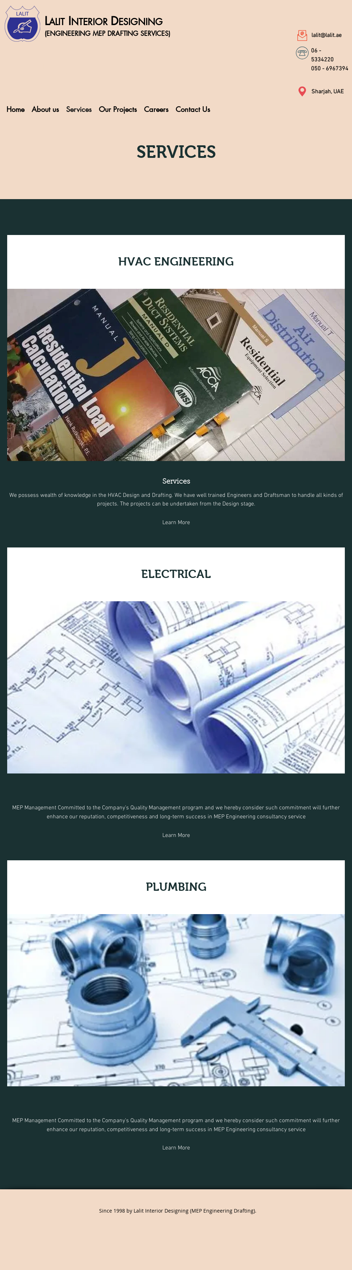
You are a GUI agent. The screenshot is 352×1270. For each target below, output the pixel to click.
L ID (104, 21)
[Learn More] (176, 522)
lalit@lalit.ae (326, 35)
